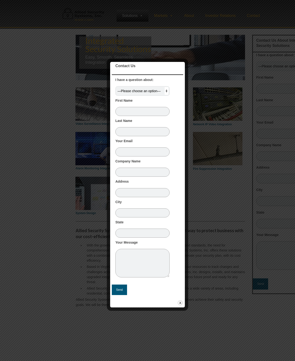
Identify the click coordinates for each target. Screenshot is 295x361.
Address (142, 187)
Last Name (142, 126)
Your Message (142, 245)
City (142, 207)
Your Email (142, 146)
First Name (142, 106)
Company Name (142, 166)
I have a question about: (142, 85)
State (142, 227)
